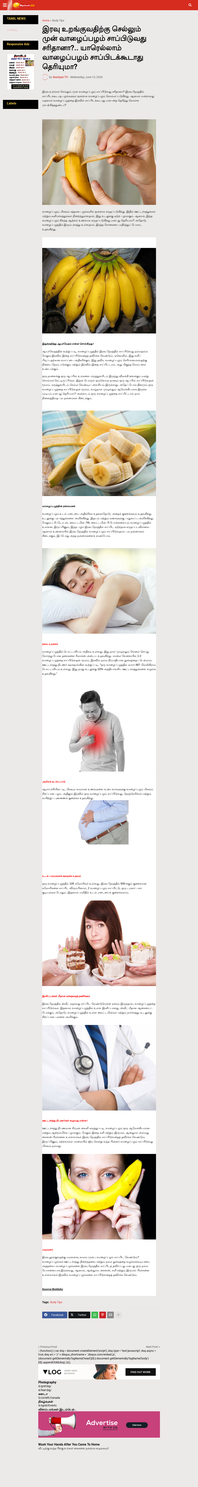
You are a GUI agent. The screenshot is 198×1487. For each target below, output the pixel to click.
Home (45, 20)
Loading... (13, 29)
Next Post (152, 1346)
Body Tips (58, 20)
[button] (7, 5)
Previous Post (48, 1346)
